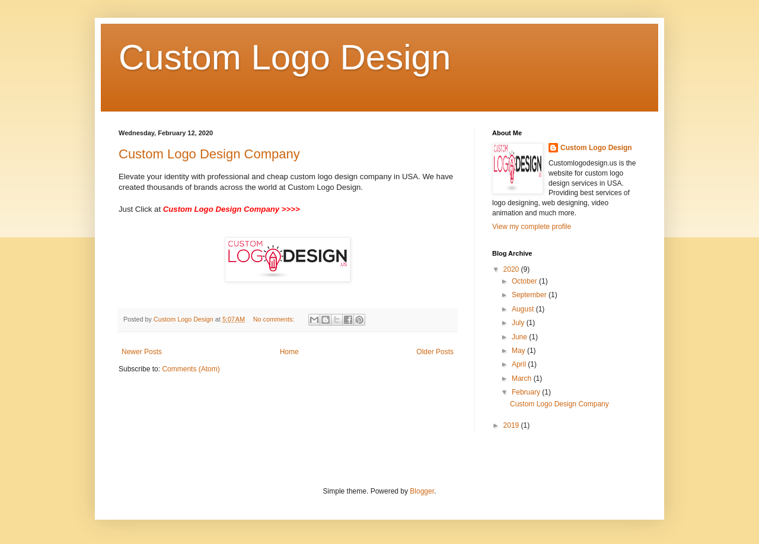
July (519, 323)
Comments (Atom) (190, 369)
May (519, 350)
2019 (512, 425)
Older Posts (435, 352)
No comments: (274, 319)
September (530, 295)
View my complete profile (531, 226)
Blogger (422, 491)
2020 (512, 269)
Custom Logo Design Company (209, 154)
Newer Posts (142, 352)
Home (289, 352)
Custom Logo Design (285, 57)
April (520, 364)
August (524, 309)
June (520, 337)
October (525, 281)
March (523, 378)
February (527, 392)
